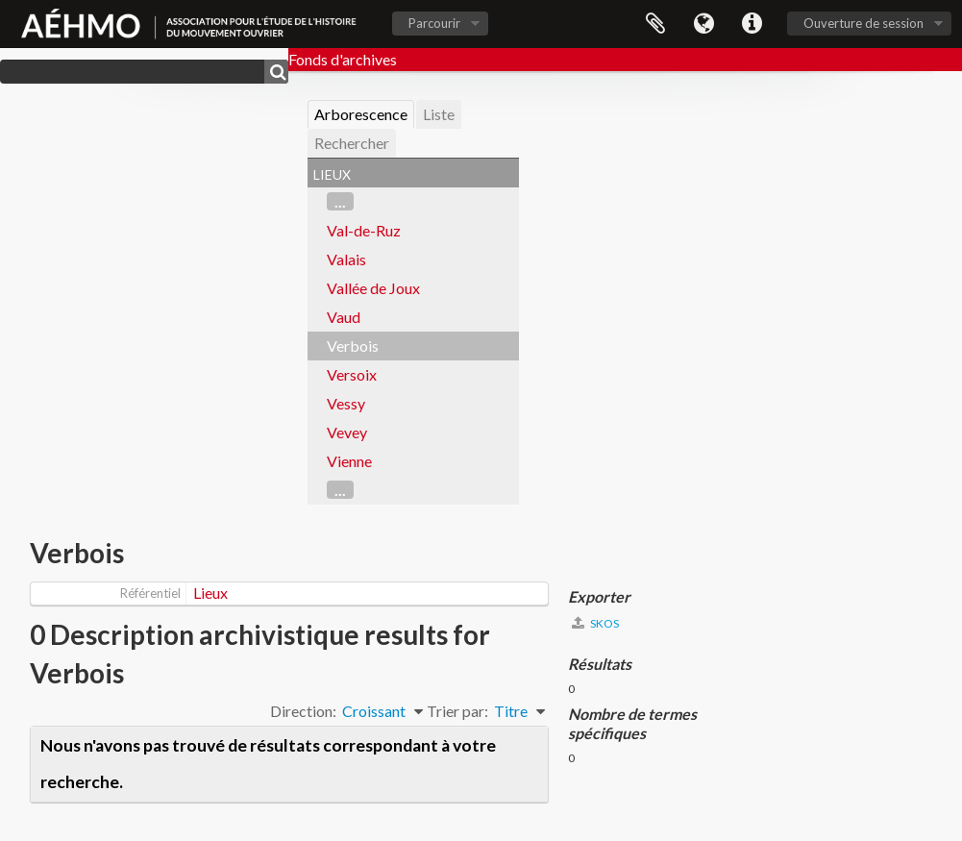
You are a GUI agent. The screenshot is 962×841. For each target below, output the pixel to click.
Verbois (353, 345)
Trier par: (457, 711)
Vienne (349, 461)
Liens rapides (752, 24)
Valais (346, 259)
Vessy (346, 403)
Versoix (352, 374)
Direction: (303, 711)
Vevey (347, 432)
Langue (703, 24)
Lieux (210, 592)
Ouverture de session (863, 23)
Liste (439, 114)
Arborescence (360, 114)
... (340, 201)
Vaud (343, 317)
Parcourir (434, 23)
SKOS (595, 623)
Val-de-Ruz (364, 230)
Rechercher (351, 143)
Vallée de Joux (373, 288)
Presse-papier (655, 24)
